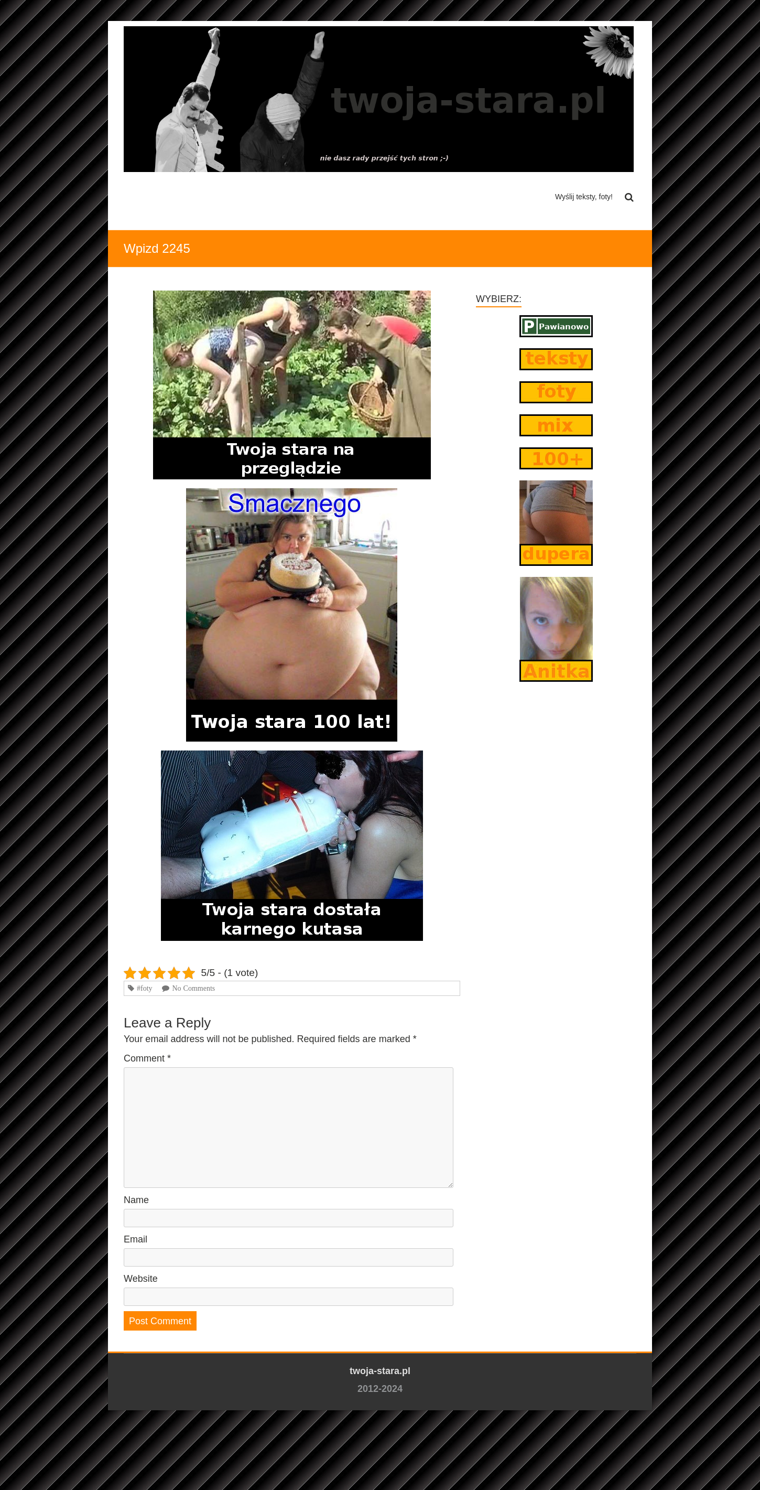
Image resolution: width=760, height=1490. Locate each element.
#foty (145, 988)
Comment (147, 1058)
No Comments (193, 988)
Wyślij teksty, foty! (584, 196)
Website (141, 1278)
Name (136, 1200)
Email (135, 1239)
